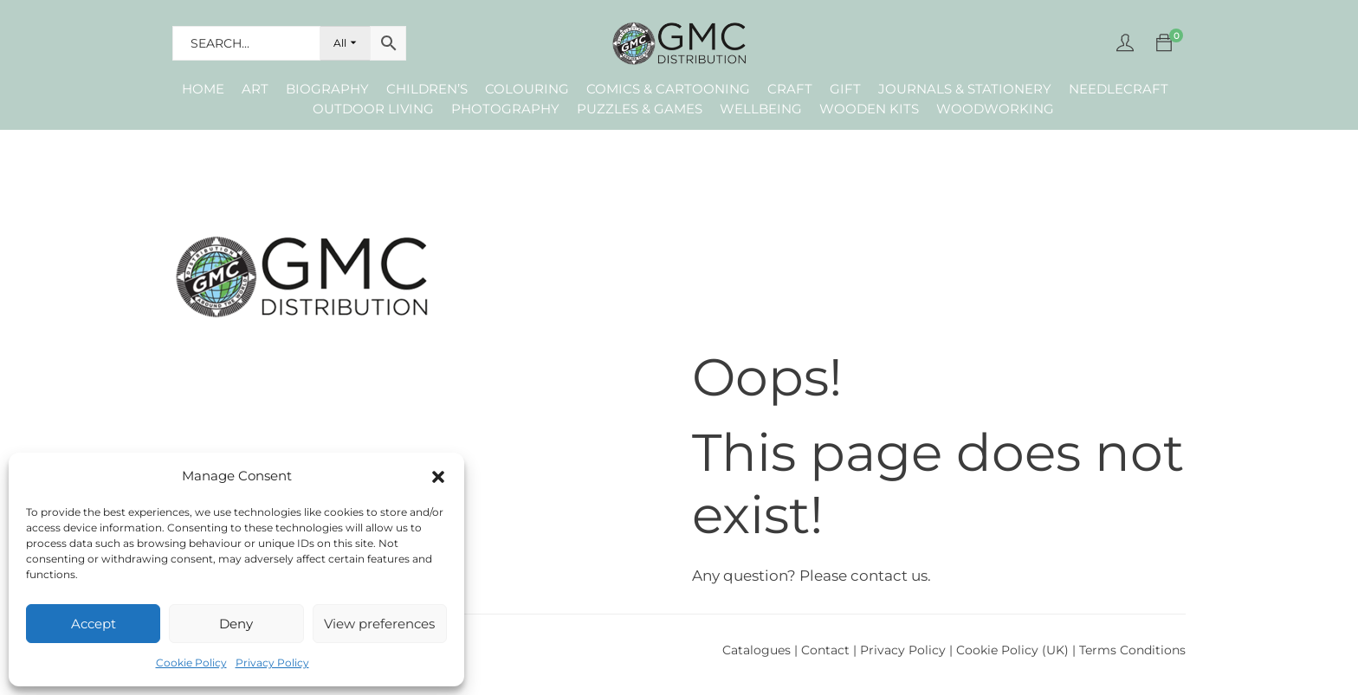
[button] (438, 477)
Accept (93, 623)
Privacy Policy (272, 662)
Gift (845, 88)
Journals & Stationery (964, 88)
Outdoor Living (373, 108)
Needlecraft (1118, 88)
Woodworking (995, 108)
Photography (505, 108)
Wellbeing (761, 108)
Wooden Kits (869, 108)
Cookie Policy (191, 662)
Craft (789, 88)
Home (203, 88)
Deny (236, 623)
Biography (327, 88)
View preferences (379, 623)
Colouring (527, 88)
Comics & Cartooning (668, 88)
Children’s (427, 88)
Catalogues (756, 650)
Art (255, 88)
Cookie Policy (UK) (1012, 650)
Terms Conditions (1132, 650)
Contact (827, 650)
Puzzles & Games (639, 108)
